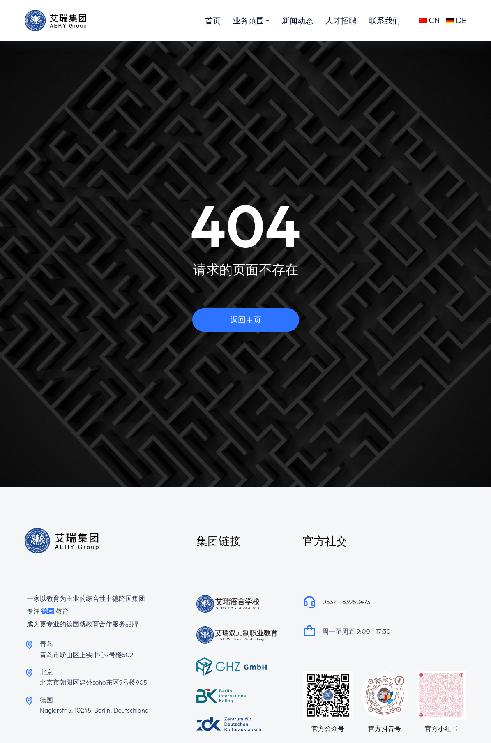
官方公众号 (327, 729)
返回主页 (245, 320)
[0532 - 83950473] (309, 601)
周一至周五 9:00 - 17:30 (356, 631)
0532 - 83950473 (346, 602)
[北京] (29, 672)
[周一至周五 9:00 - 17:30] (309, 631)
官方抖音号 (384, 729)
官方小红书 (441, 729)
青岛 (46, 644)
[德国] (29, 700)
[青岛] (29, 644)
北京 (46, 672)
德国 (46, 700)
